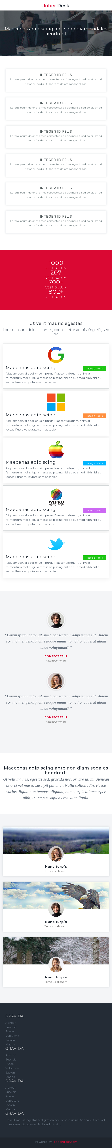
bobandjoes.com (65, 1141)
